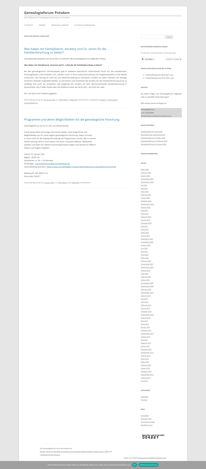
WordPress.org (146, 425)
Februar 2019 (146, 305)
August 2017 (145, 337)
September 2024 (147, 204)
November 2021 (147, 264)
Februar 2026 (146, 172)
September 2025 (147, 182)
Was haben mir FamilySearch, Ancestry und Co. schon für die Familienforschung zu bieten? (65, 50)
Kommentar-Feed (148, 422)
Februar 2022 (146, 261)
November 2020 (147, 283)
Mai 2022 (144, 251)
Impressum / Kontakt (60, 25)
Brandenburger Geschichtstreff (153, 135)
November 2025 (147, 179)
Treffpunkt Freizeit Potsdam (50, 455)
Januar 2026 (145, 176)
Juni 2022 (144, 248)
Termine (42, 25)
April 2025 (144, 191)
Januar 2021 (145, 280)
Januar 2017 (145, 346)
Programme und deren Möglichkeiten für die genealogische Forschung (71, 119)
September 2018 (147, 314)
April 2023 (144, 229)
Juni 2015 (144, 381)
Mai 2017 (144, 340)
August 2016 (145, 355)
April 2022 (144, 254)
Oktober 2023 (146, 223)
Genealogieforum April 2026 (151, 131)
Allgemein (74, 100)
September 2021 (147, 267)
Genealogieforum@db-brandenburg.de (52, 163)
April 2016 (144, 359)
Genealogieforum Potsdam (47, 12)
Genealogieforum (31, 103)
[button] (148, 59)
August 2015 (145, 378)
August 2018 (145, 318)
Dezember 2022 (147, 239)
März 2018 (145, 324)
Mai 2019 (144, 299)
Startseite (28, 25)
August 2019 (145, 296)
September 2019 (147, 292)
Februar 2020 (146, 289)
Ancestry (103, 100)
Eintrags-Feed (146, 419)
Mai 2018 (144, 321)
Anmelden (145, 415)
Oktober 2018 (146, 311)
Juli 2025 (144, 185)
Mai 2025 (144, 188)
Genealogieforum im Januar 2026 (153, 144)
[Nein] (202, 465)
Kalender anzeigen (173, 59)
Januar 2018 (145, 327)
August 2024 (145, 207)
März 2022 (145, 258)
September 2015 (147, 374)
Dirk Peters (63, 100)
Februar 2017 (146, 343)
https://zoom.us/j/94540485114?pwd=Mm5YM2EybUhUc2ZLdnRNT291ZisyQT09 (81, 167)
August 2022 (145, 245)
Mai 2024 (144, 210)
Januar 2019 (145, 308)
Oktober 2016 (146, 349)
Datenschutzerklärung (84, 25)
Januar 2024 (145, 220)
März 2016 (145, 362)
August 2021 (145, 270)
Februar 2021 (146, 277)
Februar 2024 (146, 217)
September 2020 (147, 286)
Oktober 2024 (146, 201)
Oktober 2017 (146, 330)
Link (171, 75)
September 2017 (147, 333)
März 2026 (145, 169)
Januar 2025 (145, 198)
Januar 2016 (145, 368)
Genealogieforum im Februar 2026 (154, 141)
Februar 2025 (146, 195)
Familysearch (112, 100)
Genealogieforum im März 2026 (153, 138)
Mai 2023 (144, 226)
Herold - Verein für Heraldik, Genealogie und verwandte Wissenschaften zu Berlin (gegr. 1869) (74, 451)
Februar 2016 (146, 365)
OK (134, 465)
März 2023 (145, 232)
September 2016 (147, 352)
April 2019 (144, 302)
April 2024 (144, 213)
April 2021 (144, 273)
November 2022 (147, 242)
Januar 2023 (145, 236)
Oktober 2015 (146, 371)
